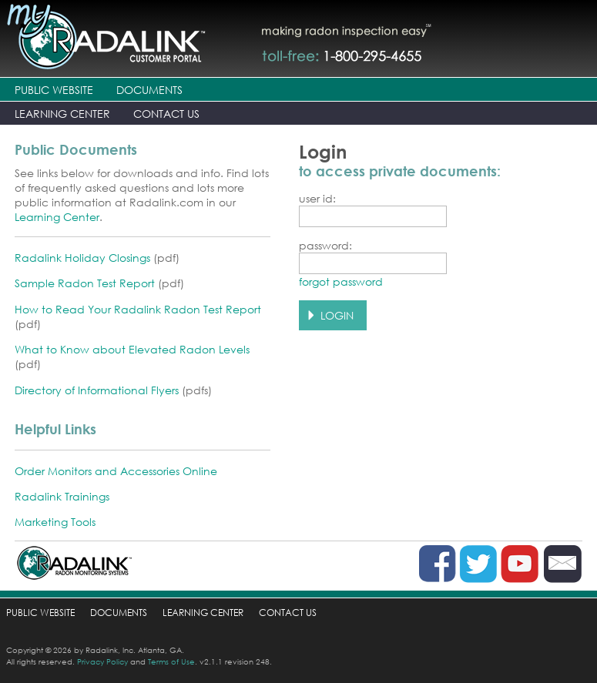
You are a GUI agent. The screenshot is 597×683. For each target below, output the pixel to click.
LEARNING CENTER (62, 113)
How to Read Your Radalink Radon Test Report (138, 309)
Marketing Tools (55, 521)
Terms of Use (171, 662)
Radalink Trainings (62, 496)
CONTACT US (166, 113)
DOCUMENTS (149, 89)
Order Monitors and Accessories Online (116, 471)
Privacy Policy (102, 662)
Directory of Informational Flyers (97, 390)
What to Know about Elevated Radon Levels (132, 349)
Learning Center (57, 216)
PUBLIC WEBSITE (54, 89)
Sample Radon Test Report (85, 283)
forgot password (341, 281)
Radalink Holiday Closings (82, 257)
